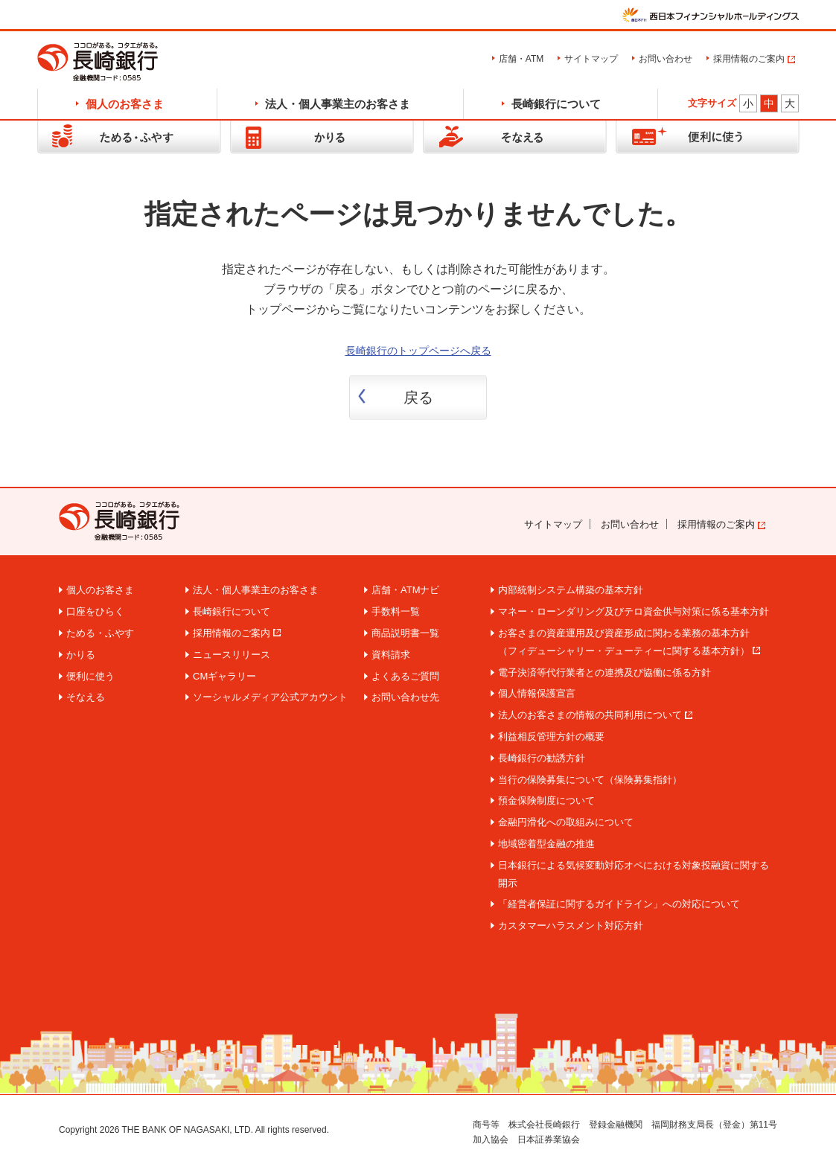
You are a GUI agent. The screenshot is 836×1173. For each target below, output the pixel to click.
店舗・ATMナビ (405, 589)
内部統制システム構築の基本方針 (570, 589)
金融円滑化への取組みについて (566, 822)
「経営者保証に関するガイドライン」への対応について (619, 904)
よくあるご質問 (405, 676)
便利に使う (90, 676)
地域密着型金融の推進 (546, 843)
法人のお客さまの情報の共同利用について (590, 714)
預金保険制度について (546, 800)
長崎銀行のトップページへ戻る (418, 351)
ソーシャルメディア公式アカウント (270, 697)
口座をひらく (95, 611)
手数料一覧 (395, 611)
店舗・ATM (521, 59)
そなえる (85, 697)
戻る (418, 397)
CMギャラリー (224, 676)
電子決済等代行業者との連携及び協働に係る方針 (604, 672)
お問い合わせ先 (405, 697)
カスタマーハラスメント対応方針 (570, 925)
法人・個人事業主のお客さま (337, 104)
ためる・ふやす (100, 633)
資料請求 (390, 654)
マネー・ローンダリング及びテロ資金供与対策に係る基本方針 (633, 611)
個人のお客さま (125, 104)
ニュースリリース (231, 654)
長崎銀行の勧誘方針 (541, 758)
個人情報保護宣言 (536, 693)
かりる (80, 654)
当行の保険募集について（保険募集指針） (590, 779)
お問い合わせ (665, 59)
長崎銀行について (556, 104)
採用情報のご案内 (749, 59)
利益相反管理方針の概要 (551, 736)
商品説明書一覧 (405, 633)
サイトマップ (591, 59)
